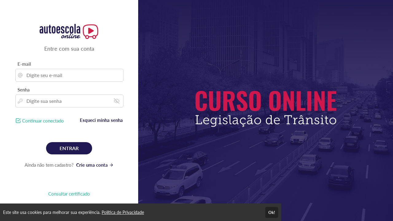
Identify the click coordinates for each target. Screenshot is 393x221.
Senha (24, 89)
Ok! (271, 212)
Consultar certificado (69, 193)
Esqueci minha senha (101, 120)
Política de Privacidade (123, 212)
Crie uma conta (95, 165)
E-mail (24, 64)
